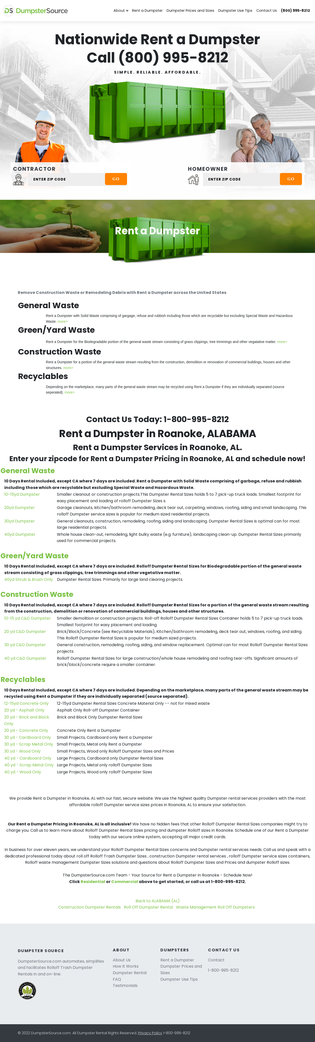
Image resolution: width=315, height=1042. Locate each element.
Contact (216, 960)
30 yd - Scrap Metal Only (28, 744)
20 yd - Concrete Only (26, 730)
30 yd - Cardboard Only (27, 737)
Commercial (124, 882)
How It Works (126, 966)
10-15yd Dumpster (22, 494)
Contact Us (266, 10)
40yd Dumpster (19, 534)
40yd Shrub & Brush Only (28, 579)
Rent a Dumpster (147, 10)
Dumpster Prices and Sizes (190, 10)
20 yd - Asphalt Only (24, 710)
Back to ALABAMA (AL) (158, 901)
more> (63, 321)
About (119, 10)
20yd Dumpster (19, 507)
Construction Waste (37, 594)
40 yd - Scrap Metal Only (29, 765)
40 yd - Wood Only (22, 772)
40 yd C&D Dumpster (25, 658)
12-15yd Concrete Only (26, 703)
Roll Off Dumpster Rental (148, 907)
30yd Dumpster (19, 521)
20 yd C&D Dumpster (25, 631)
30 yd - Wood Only (22, 751)
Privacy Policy (150, 1032)
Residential (93, 882)
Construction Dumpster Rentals (89, 907)
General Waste (28, 471)
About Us (122, 960)
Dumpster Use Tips (235, 10)
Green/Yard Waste (35, 556)
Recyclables (23, 679)
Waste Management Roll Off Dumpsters (215, 907)
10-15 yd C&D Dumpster (27, 618)
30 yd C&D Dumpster (25, 645)
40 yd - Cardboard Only (27, 758)
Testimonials (125, 985)
